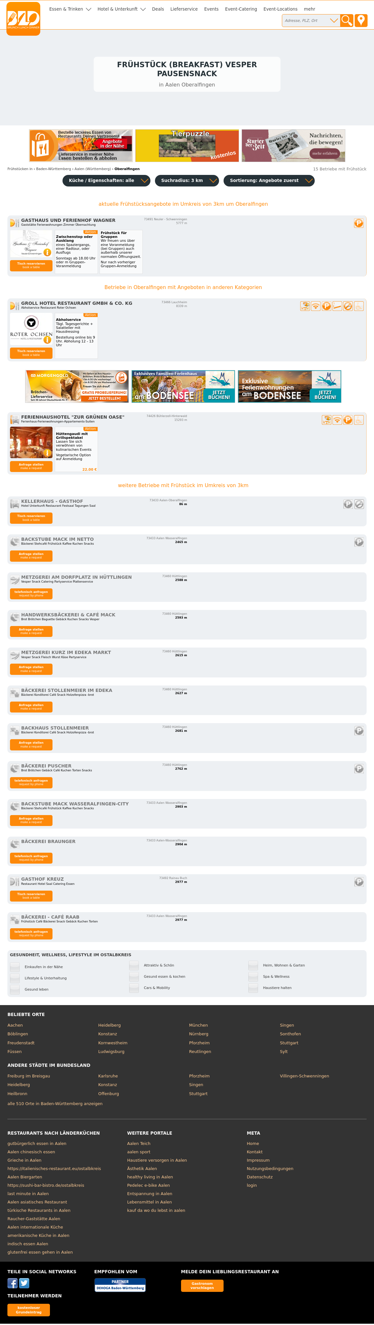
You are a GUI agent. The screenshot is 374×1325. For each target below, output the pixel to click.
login (252, 1186)
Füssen (14, 1052)
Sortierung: (264, 181)
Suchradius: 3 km (182, 181)
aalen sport (138, 1153)
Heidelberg (109, 1026)
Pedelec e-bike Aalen (148, 1186)
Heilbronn (17, 1095)
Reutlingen (200, 1052)
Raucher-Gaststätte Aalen (33, 1220)
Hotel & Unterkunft (118, 9)
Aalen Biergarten (24, 1178)
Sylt (284, 1052)
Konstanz (107, 1035)
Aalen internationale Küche (35, 1228)
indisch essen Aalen (27, 1245)
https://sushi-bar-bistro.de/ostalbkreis (45, 1186)
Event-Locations (281, 9)
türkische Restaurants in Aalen (39, 1211)
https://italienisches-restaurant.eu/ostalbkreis (54, 1169)
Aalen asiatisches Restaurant (37, 1203)
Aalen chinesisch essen (31, 1153)
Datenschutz (260, 1178)
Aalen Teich (138, 1144)
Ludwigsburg (111, 1052)
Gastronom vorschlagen (202, 1287)
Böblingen (17, 1035)
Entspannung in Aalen (149, 1195)
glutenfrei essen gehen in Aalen (40, 1253)
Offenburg (108, 1095)
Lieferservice (184, 9)
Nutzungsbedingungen (270, 1169)
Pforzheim (199, 1044)
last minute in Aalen (28, 1195)
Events (211, 9)
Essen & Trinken (66, 9)
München (198, 1026)
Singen (287, 1026)
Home (253, 1144)
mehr (309, 9)
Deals (158, 9)
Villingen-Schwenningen (304, 1077)
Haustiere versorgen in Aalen (157, 1161)
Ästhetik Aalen (142, 1169)
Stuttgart (289, 1044)
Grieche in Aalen (24, 1161)
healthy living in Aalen (150, 1178)
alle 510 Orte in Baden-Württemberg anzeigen (54, 1105)
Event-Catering (241, 9)
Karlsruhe (108, 1077)
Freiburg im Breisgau (28, 1077)
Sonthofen (290, 1035)
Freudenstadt (20, 1044)
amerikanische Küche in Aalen (38, 1236)
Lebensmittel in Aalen (149, 1203)
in (20, 170)
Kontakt (255, 1153)
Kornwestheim (113, 1044)
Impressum (258, 1161)
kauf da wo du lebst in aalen (156, 1211)
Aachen (15, 1026)
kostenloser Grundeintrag (29, 1311)
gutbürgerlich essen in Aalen (36, 1144)
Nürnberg (198, 1035)
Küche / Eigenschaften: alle (101, 181)
